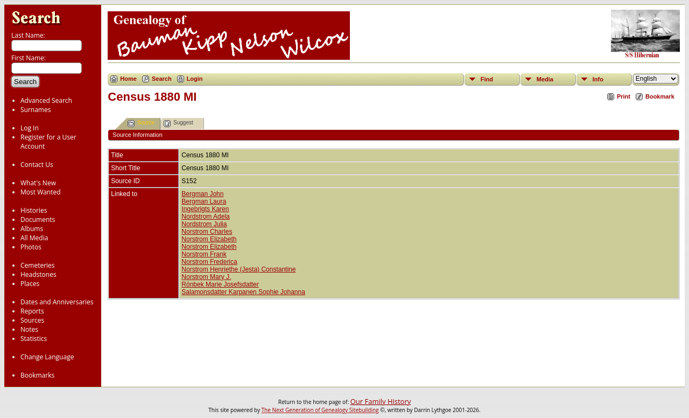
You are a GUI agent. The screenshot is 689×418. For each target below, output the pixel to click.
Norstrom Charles (206, 231)
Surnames (35, 109)
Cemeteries (37, 265)
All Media (34, 237)
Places (29, 283)
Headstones (38, 274)
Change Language (47, 356)
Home (128, 78)
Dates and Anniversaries (56, 301)
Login (195, 78)
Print (623, 96)
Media (545, 79)
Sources (32, 320)
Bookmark (659, 96)
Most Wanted (40, 192)
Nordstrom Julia (204, 224)
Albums (31, 228)
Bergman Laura (203, 201)
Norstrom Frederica (209, 262)
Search (162, 78)
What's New (38, 182)
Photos (30, 247)
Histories (33, 210)
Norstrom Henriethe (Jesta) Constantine (238, 269)
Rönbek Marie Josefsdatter (219, 284)
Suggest (178, 124)
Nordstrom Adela (205, 216)
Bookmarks (37, 375)
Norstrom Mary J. (206, 277)
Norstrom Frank (203, 254)
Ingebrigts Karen (205, 209)
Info (598, 79)
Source (141, 124)
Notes (29, 329)
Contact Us (36, 164)
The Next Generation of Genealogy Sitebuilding (320, 410)
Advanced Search (46, 100)
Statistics (33, 338)
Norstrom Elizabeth (208, 239)
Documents (37, 219)
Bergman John (202, 194)
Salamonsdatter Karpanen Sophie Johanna (243, 292)
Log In (29, 128)
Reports (32, 311)
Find (487, 79)
